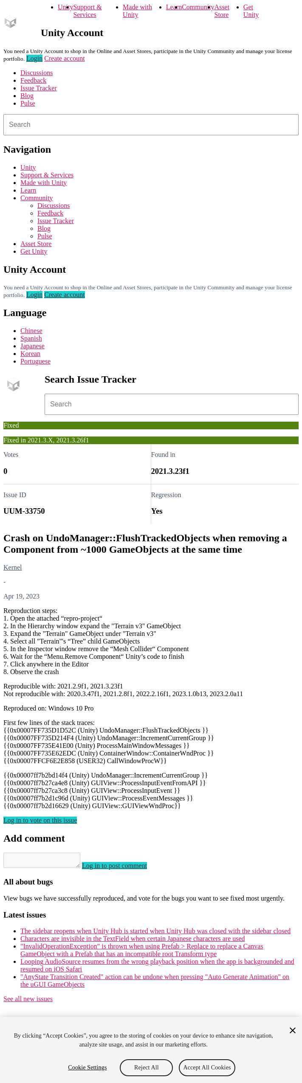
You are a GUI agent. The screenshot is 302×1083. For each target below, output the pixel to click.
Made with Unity (137, 10)
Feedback (33, 80)
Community (198, 7)
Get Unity (251, 10)
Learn (174, 7)
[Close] (293, 1030)
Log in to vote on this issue (40, 820)
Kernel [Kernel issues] (12, 567)
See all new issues (28, 1001)
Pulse (27, 103)
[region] (151, 1050)
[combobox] (151, 125)
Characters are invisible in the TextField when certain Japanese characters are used (132, 941)
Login (34, 58)
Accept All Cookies (207, 1067)
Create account (64, 58)
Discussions (36, 72)
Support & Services (87, 10)
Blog (27, 95)
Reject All (146, 1067)
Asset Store (222, 10)
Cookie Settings (87, 1067)
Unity (65, 7)
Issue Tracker (38, 88)
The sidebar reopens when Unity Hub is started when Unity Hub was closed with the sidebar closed (155, 933)
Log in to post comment (122, 868)
